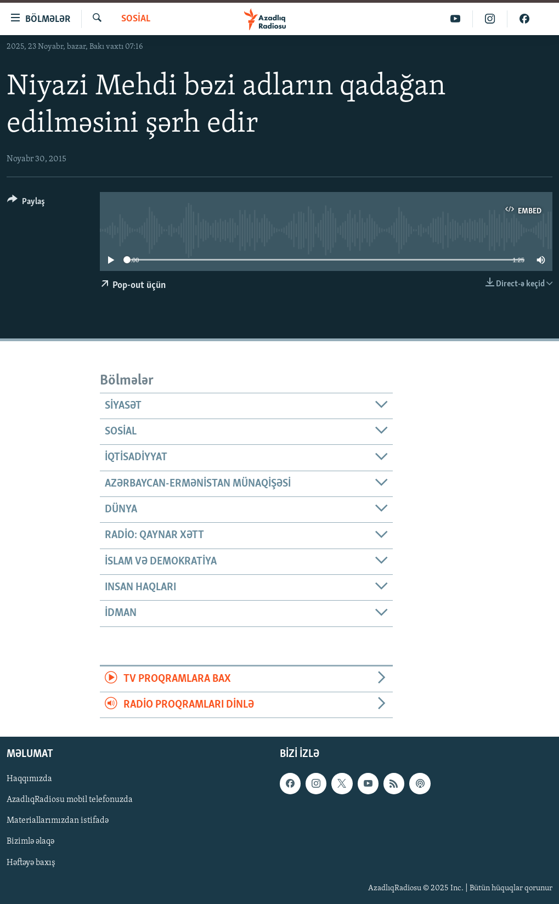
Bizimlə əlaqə (30, 842)
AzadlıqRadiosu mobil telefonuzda (70, 800)
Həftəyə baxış (31, 862)
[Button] (26, 203)
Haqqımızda (29, 779)
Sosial (135, 19)
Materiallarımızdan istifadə (58, 821)
